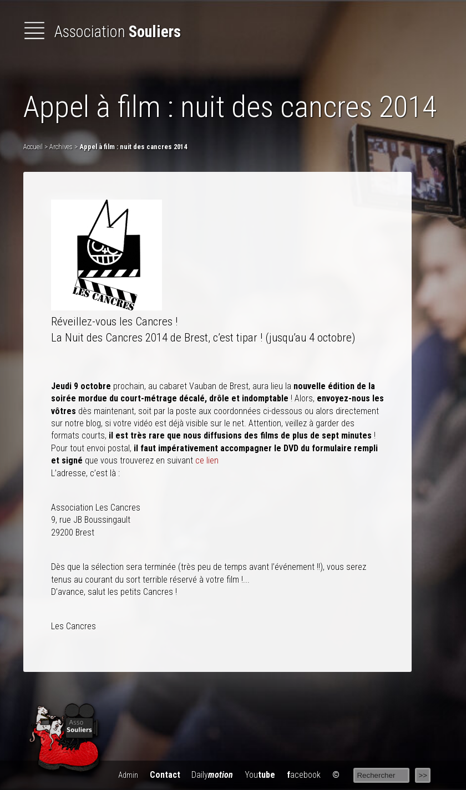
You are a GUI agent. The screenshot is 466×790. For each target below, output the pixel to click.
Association (102, 31)
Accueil (33, 146)
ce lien (207, 460)
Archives (61, 146)
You (260, 774)
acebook (304, 774)
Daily (212, 774)
